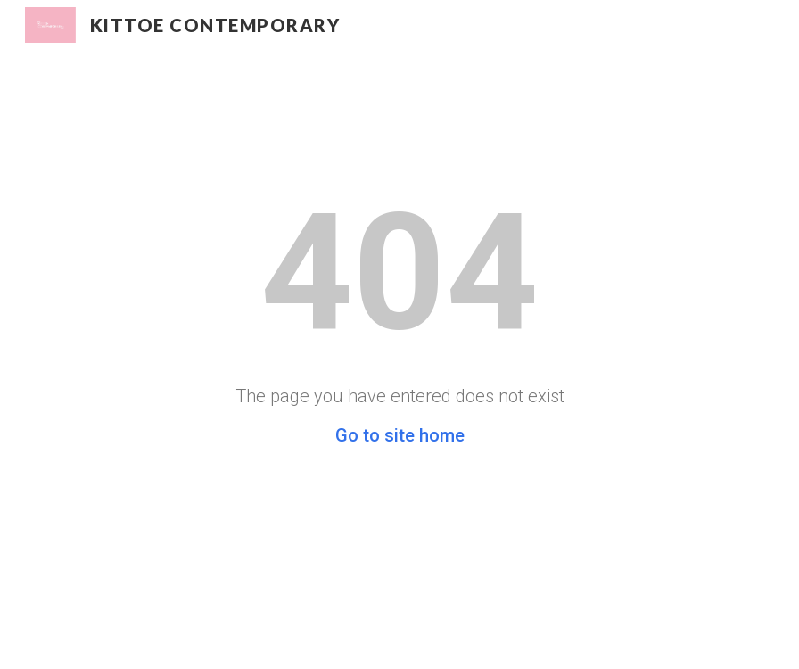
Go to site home (400, 435)
